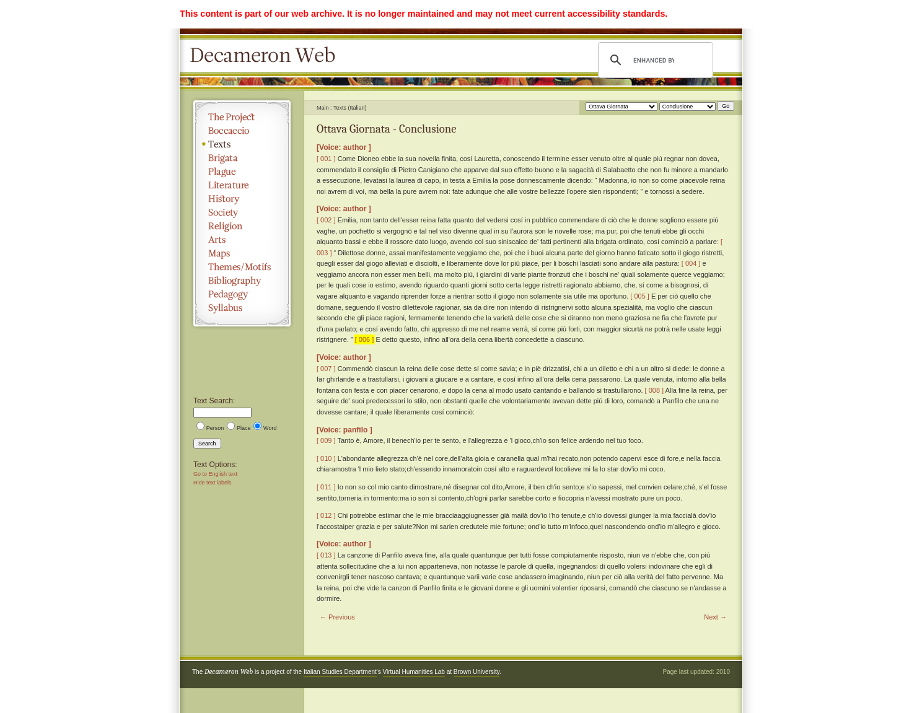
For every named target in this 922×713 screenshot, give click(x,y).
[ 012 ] (326, 515)
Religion (242, 226)
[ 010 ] (326, 458)
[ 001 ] (326, 158)
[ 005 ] (639, 296)
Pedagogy (242, 294)
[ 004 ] (691, 263)
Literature (242, 185)
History (242, 199)
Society (242, 212)
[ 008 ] (654, 390)
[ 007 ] (326, 368)
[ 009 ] (326, 440)
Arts (242, 240)
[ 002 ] (326, 220)
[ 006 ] (364, 339)
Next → (715, 617)
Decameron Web (266, 55)
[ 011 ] (326, 487)
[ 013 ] (326, 555)
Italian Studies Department (340, 671)
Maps (242, 253)
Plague (242, 171)
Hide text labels (212, 482)
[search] (653, 60)
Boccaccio (242, 131)
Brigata (242, 158)
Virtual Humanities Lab (414, 671)
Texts (242, 144)
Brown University (476, 671)
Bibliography (242, 280)
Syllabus (242, 308)
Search (207, 443)
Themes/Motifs (242, 267)
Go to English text (215, 474)
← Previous (337, 617)
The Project (242, 117)
